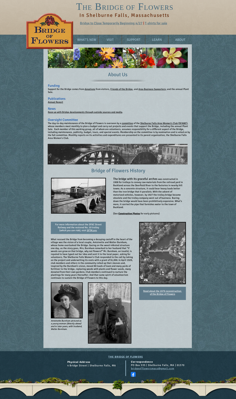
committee (127, 123)
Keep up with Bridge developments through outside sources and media (85, 112)
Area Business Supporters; (152, 89)
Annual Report (55, 102)
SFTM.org (92, 230)
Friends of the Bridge (121, 89)
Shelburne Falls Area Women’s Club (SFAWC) (163, 123)
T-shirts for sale (156, 23)
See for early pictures (136, 213)
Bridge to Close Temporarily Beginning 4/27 (111, 23)
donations (90, 89)
